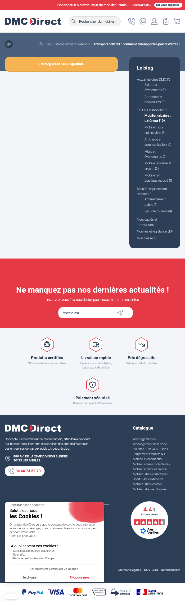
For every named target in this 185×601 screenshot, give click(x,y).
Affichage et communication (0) (158, 148)
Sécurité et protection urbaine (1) (153, 204)
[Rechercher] (95, 21)
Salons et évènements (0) (156, 92)
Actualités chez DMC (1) (148, 82)
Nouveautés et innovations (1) (148, 240)
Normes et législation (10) (148, 252)
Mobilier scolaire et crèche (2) (156, 172)
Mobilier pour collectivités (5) (156, 136)
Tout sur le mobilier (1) (153, 116)
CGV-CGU (151, 569)
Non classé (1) (147, 262)
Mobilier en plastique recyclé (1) (152, 187)
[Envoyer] (128, 312)
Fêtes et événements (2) (156, 160)
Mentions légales (129, 569)
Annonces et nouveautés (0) (156, 105)
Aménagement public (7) (155, 214)
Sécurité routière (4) (153, 227)
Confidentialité (170, 569)
